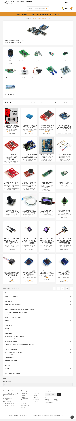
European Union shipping (25, 405)
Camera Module (9, 357)
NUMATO (7, 368)
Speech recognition (24, 63)
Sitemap (23, 409)
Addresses (36, 402)
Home (6, 295)
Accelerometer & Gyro (11, 301)
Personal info (36, 395)
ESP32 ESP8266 (9, 325)
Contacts (23, 397)
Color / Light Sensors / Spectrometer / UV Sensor (10, 64)
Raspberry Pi (8, 304)
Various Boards (9, 336)
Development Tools (10, 341)
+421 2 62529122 (9, 408)
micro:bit (7, 317)
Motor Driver (8, 370)
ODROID (7, 330)
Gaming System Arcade (11, 362)
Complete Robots (9, 360)
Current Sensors (52, 80)
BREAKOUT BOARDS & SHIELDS (13, 306)
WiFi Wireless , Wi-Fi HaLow (12, 376)
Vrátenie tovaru (25, 407)
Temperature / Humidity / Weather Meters (16, 314)
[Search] (36, 10)
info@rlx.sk (8, 403)
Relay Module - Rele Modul (10, 98)
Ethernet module (9, 349)
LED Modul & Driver (66, 80)
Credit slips (36, 399)
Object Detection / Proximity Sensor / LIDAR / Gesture (19, 312)
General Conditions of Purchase (24, 401)
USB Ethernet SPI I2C (10, 333)
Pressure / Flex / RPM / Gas (12, 309)
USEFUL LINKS (25, 395)
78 (67, 290)
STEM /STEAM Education (11, 298)
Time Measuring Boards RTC (10, 81)
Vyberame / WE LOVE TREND (12, 365)
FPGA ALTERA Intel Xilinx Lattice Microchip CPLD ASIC (19, 346)
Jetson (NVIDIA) (9, 328)
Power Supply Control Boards (13, 320)
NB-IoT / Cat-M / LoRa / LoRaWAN (14, 373)
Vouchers (35, 404)
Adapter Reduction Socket (66, 64)
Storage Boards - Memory (38, 64)
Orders (35, 397)
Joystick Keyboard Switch (24, 81)
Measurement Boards (51, 63)
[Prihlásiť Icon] (64, 10)
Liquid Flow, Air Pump (38, 80)
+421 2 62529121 (9, 405)
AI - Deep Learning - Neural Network (14, 338)
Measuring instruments (11, 344)
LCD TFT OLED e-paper (11, 352)
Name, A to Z (66, 105)
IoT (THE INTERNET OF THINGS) (13, 354)
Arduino (7, 322)
